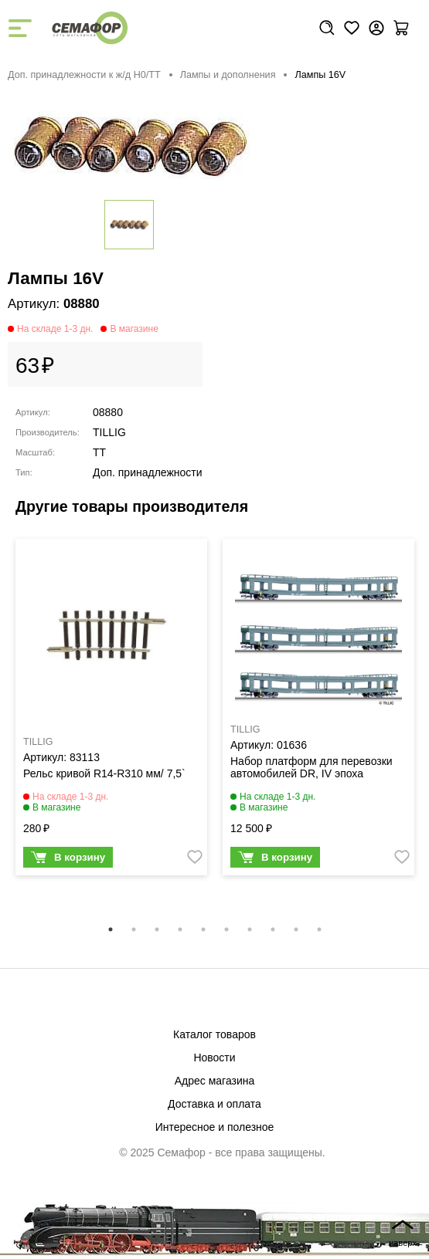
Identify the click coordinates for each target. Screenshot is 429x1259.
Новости (214, 1057)
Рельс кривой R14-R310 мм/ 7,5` (104, 773)
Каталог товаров (214, 1034)
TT (99, 452)
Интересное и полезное (214, 1127)
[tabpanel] (111, 711)
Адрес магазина (215, 1081)
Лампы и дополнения (228, 74)
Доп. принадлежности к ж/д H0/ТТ (84, 74)
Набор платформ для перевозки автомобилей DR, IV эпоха (311, 767)
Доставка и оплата (214, 1104)
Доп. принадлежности (148, 472)
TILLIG (109, 432)
